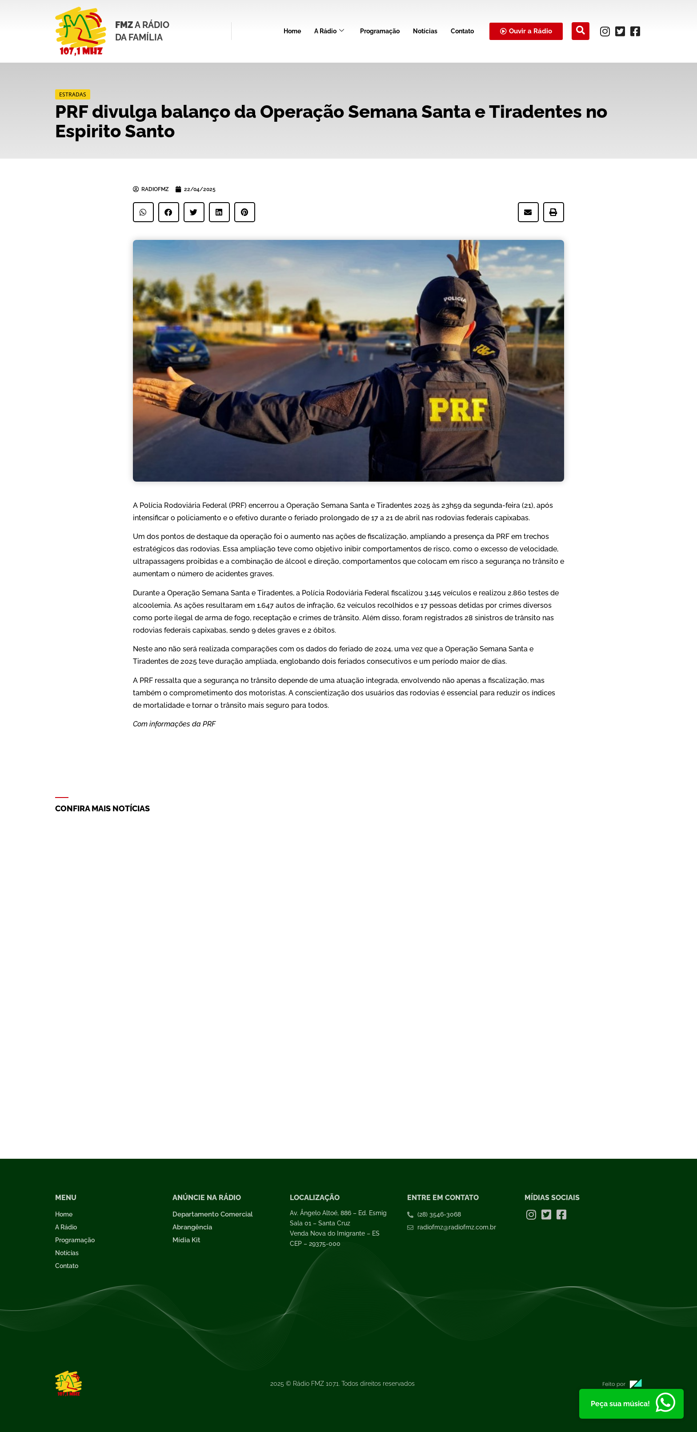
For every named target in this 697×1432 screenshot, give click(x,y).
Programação (380, 31)
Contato (462, 31)
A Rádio (329, 31)
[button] (143, 212)
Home (292, 31)
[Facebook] (635, 31)
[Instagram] (605, 31)
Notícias (425, 31)
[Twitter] (620, 31)
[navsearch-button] (580, 31)
